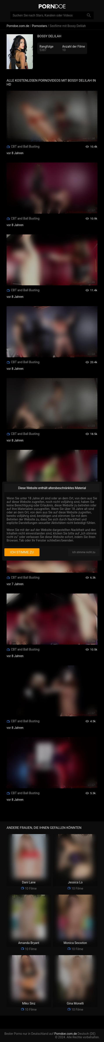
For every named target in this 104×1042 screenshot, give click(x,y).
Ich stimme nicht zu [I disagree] (83, 552)
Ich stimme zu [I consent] (22, 552)
